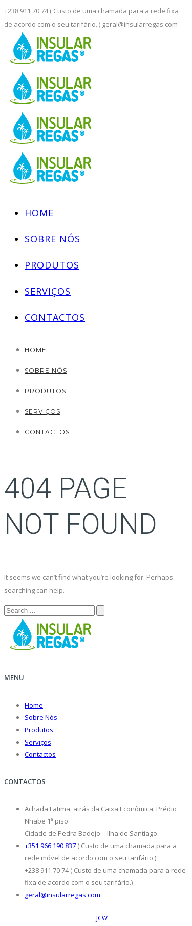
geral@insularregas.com (62, 894)
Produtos (52, 265)
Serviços (48, 291)
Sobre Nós (52, 239)
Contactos (55, 317)
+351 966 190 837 (50, 845)
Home (39, 213)
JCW (102, 918)
